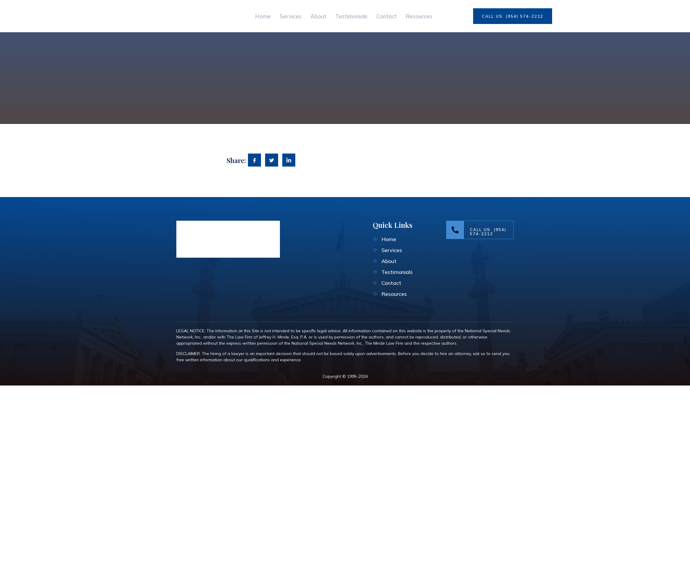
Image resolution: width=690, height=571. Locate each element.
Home (241, 16)
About (309, 16)
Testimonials (349, 16)
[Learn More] (480, 230)
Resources (431, 16)
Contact (392, 16)
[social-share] (254, 160)
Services (275, 16)
